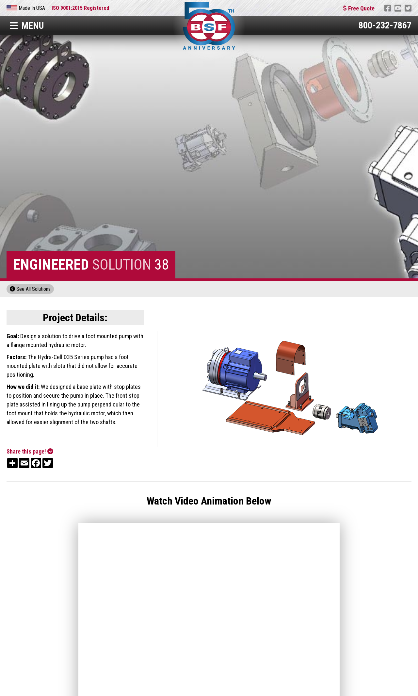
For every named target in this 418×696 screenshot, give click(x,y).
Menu (27, 25)
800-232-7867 (385, 25)
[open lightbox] (291, 389)
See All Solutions (30, 289)
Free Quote (359, 8)
